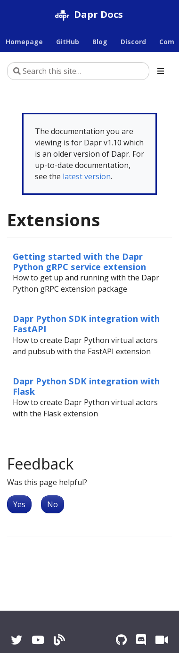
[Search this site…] (78, 71)
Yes (19, 504)
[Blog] (59, 639)
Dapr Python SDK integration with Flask (86, 386)
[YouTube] (38, 639)
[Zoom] (161, 639)
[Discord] (141, 639)
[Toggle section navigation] (160, 71)
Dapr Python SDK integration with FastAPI (86, 323)
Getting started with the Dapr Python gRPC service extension (79, 261)
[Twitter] (16, 639)
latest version (87, 176)
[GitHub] (121, 639)
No (52, 504)
